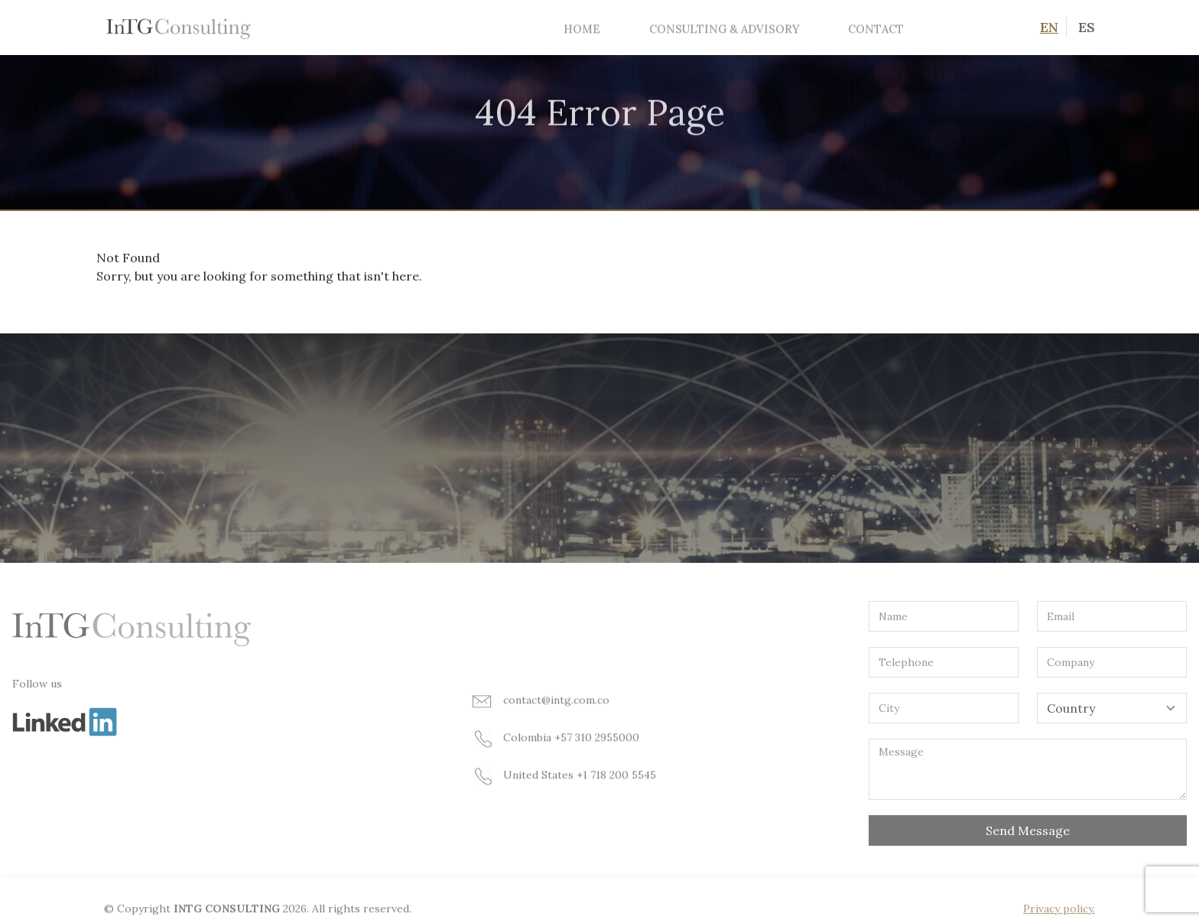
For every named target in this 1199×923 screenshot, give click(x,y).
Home (582, 28)
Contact (876, 28)
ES (1086, 27)
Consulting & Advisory (724, 28)
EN (1049, 27)
